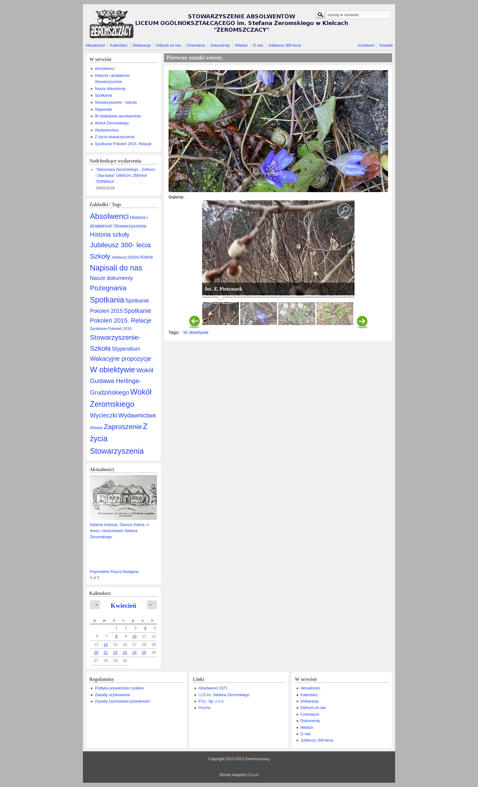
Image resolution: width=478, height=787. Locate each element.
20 (96, 652)
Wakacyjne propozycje (120, 358)
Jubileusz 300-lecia (284, 45)
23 (125, 652)
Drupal (253, 775)
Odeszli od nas (168, 45)
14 (106, 644)
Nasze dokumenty (110, 89)
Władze (241, 45)
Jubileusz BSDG (125, 257)
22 (115, 652)
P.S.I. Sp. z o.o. (211, 701)
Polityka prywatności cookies (119, 688)
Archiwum (366, 45)
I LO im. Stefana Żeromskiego (223, 695)
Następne (130, 572)
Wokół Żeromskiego (112, 123)
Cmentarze (196, 45)
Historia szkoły (110, 234)
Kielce (146, 256)
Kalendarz (118, 45)
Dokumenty (220, 45)
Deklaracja (142, 45)
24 (134, 652)
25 (144, 652)
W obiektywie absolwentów (118, 116)
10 (134, 636)
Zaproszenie (123, 427)
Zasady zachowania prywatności (122, 701)
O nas (258, 45)
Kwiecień (123, 605)
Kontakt (386, 45)
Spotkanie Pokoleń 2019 (111, 329)
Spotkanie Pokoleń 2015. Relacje (123, 144)
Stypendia (103, 109)
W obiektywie (112, 369)
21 (106, 652)
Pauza (115, 572)
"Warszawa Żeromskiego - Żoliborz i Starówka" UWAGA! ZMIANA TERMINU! (125, 175)
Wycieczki (103, 415)
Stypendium (126, 349)
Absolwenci (104, 68)
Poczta (204, 708)
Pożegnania (108, 288)
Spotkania (103, 95)
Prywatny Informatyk (239, 767)
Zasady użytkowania (112, 695)
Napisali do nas (116, 267)
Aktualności (95, 45)
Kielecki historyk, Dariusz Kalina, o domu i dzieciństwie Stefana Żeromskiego (119, 531)
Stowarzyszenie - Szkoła (116, 102)
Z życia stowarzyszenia (114, 137)
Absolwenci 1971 (212, 688)
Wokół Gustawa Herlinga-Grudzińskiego (121, 381)
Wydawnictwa (106, 130)
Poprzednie (99, 572)
